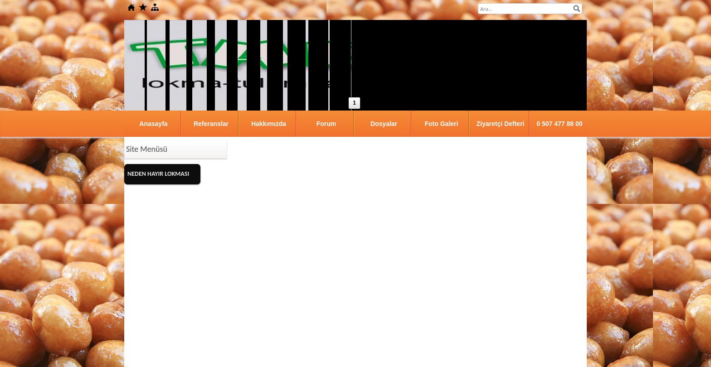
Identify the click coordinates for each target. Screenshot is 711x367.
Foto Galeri (441, 123)
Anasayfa (153, 123)
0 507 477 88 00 (559, 123)
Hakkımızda (268, 123)
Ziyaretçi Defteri (500, 123)
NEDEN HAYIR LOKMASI (158, 174)
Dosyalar (383, 123)
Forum (326, 123)
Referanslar (211, 123)
